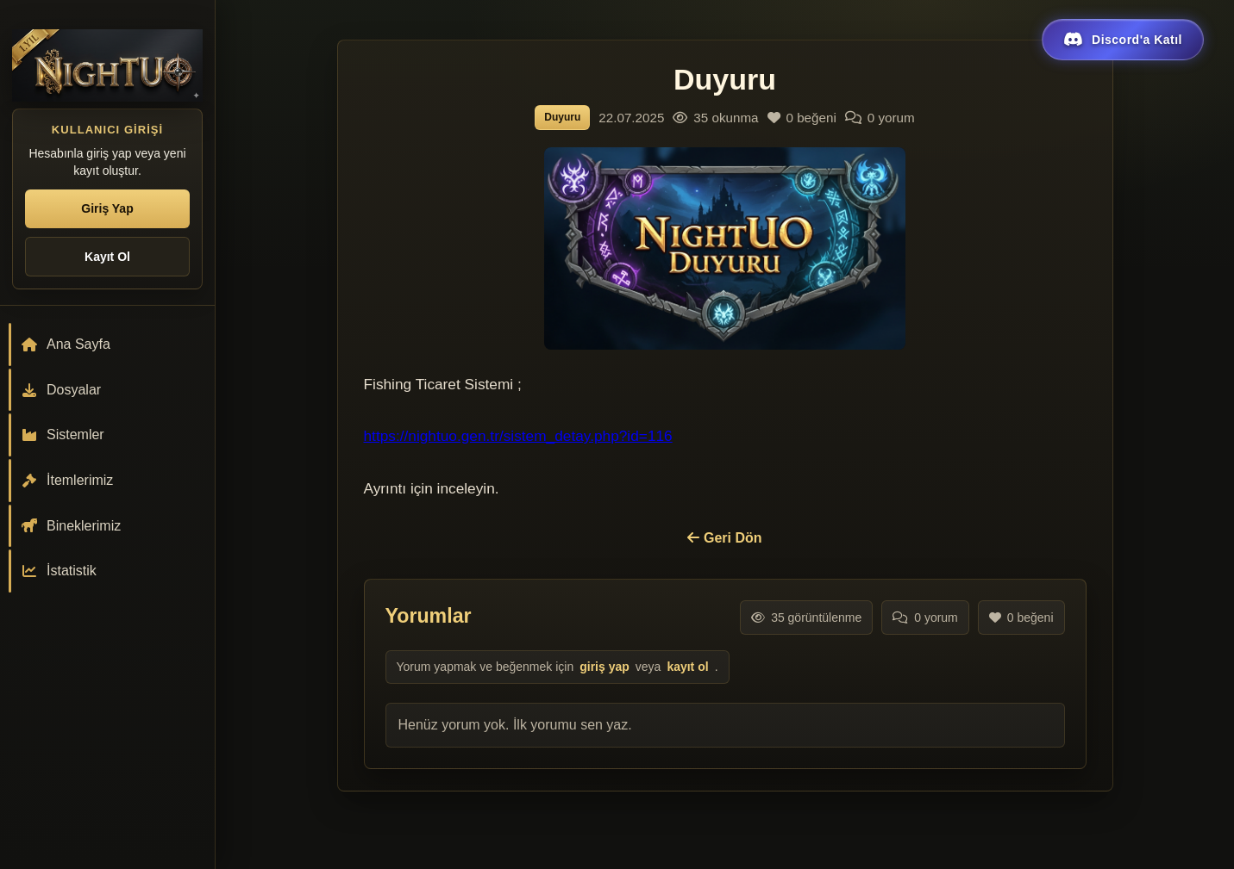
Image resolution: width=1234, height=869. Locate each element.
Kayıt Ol (107, 257)
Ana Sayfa (65, 344)
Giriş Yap (107, 208)
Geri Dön (724, 538)
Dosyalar (61, 389)
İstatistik (59, 570)
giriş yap (604, 666)
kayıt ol (687, 666)
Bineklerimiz (71, 525)
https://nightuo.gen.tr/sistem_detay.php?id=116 (518, 435)
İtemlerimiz (67, 480)
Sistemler (62, 434)
